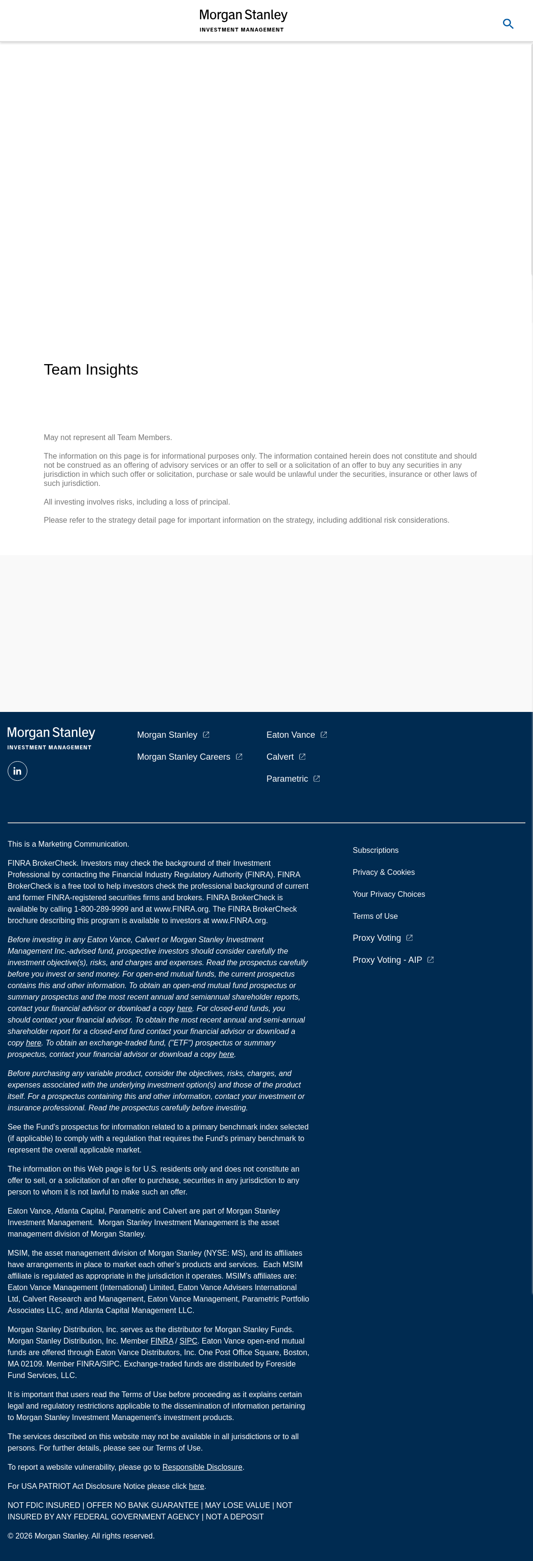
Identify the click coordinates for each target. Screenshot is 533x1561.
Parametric (287, 779)
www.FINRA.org (238, 920)
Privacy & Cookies (384, 872)
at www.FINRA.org (177, 909)
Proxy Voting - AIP (387, 960)
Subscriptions (376, 850)
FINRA (162, 1341)
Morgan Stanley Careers (184, 757)
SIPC (188, 1341)
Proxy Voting (377, 938)
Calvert (280, 757)
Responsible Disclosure (202, 1467)
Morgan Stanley (167, 735)
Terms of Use (375, 916)
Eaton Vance (290, 735)
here (184, 1008)
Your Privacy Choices (391, 894)
